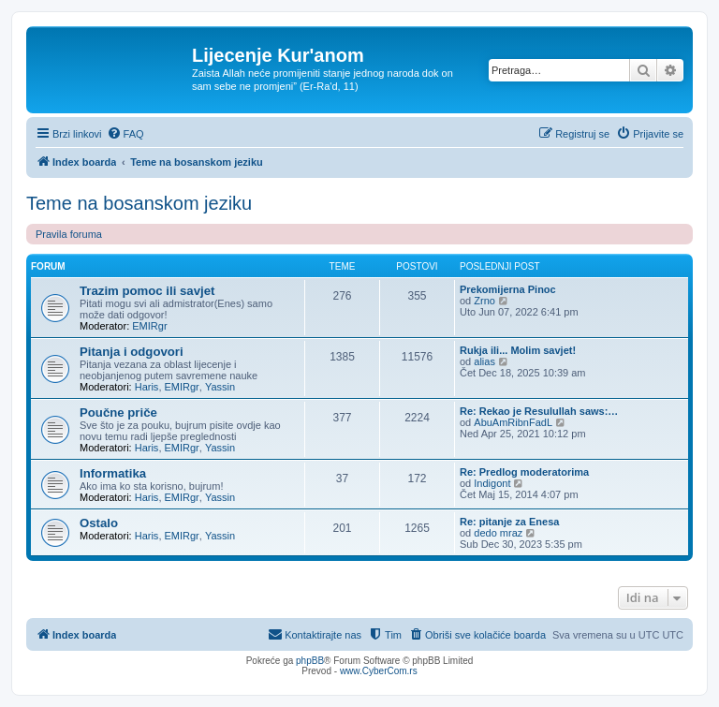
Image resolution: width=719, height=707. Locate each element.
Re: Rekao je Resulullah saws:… (539, 411)
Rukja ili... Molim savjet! (518, 350)
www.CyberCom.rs (379, 671)
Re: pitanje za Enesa (509, 521)
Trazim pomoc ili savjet (147, 291)
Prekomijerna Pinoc (508, 289)
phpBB (310, 660)
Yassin (220, 386)
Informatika (113, 473)
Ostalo (99, 523)
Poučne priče (118, 412)
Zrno (484, 300)
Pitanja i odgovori (131, 352)
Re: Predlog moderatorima (524, 472)
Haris (147, 386)
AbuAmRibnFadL (513, 422)
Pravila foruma (69, 234)
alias (484, 361)
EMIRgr (149, 325)
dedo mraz (498, 532)
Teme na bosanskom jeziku (139, 203)
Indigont (492, 483)
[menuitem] (125, 134)
